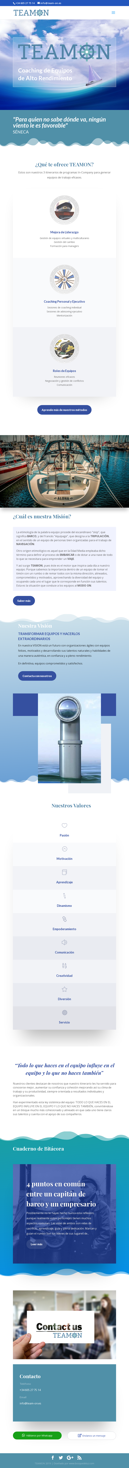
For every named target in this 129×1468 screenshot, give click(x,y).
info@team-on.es (30, 1403)
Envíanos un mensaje (91, 1435)
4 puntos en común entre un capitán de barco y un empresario (61, 1193)
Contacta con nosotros (37, 676)
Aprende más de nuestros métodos (64, 409)
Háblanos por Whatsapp (37, 1435)
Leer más (36, 1244)
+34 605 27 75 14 (30, 1390)
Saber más (24, 600)
